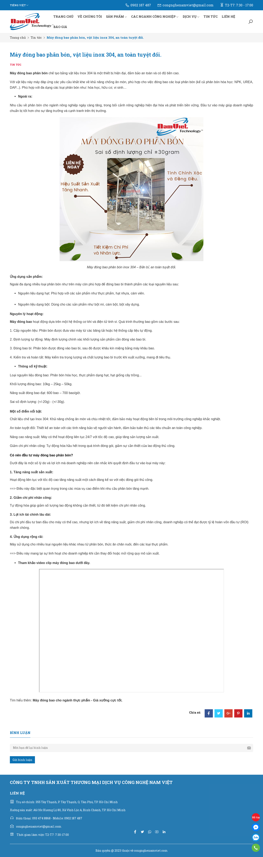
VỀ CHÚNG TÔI (89, 16)
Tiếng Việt (18, 5)
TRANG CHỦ (63, 16)
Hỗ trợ (256, 817)
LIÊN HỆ (228, 16)
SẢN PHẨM (116, 16)
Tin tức (36, 37)
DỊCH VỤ (191, 16)
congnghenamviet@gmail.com (185, 5)
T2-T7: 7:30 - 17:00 (236, 5)
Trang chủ (18, 37)
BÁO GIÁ (60, 27)
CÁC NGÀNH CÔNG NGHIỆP (155, 16)
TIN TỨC (211, 16)
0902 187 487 (138, 5)
